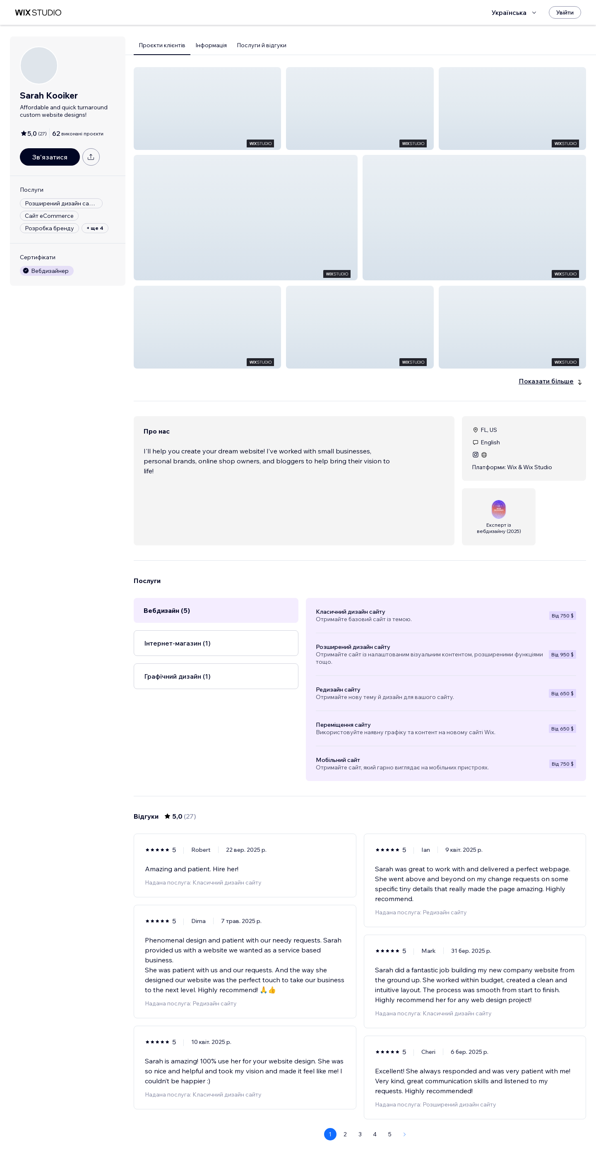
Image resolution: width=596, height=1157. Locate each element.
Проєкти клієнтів (162, 45)
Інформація (211, 45)
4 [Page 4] (375, 1134)
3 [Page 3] (360, 1134)
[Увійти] (565, 12)
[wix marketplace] (38, 12)
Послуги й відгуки (261, 45)
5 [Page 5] (390, 1134)
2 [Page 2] (345, 1134)
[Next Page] (405, 1134)
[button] (207, 108)
